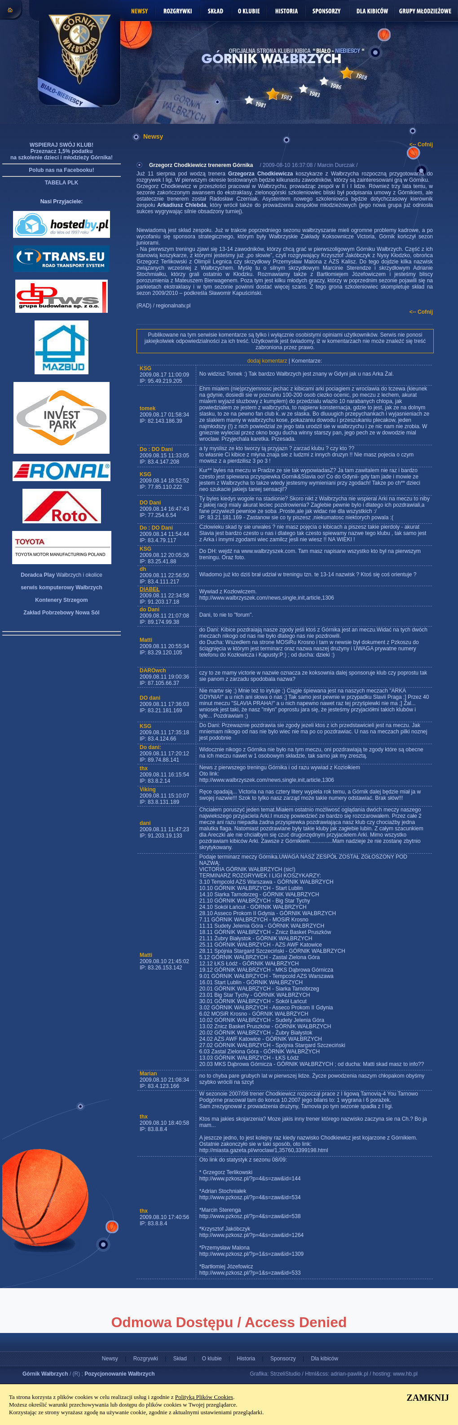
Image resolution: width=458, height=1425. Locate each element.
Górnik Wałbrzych (45, 1374)
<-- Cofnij (421, 144)
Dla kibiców (324, 1358)
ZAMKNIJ (428, 1398)
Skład (180, 1358)
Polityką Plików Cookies (204, 1397)
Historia (246, 1358)
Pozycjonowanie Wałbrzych (119, 1374)
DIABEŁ (150, 589)
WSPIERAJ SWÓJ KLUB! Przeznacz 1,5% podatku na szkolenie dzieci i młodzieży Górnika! (61, 151)
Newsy (110, 1358)
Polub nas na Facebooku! (61, 170)
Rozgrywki (145, 1358)
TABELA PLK (62, 183)
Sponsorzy (283, 1358)
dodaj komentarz (267, 361)
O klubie (212, 1358)
